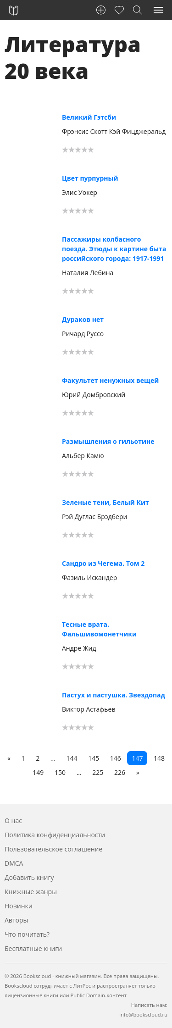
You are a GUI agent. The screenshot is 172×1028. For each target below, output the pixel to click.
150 (60, 772)
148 (159, 758)
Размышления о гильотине (108, 441)
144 (71, 758)
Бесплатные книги (33, 948)
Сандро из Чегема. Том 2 (103, 563)
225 (97, 772)
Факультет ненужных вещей (110, 380)
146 (115, 758)
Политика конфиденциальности (55, 834)
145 (93, 758)
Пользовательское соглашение (53, 849)
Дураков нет (83, 319)
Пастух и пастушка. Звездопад (113, 695)
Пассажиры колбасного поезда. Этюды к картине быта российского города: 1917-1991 (114, 249)
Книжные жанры (31, 891)
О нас (13, 820)
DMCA (14, 863)
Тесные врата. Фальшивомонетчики (99, 629)
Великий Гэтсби (89, 117)
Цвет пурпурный (90, 178)
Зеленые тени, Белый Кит (105, 502)
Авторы (16, 920)
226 (119, 772)
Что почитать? (27, 934)
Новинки (19, 905)
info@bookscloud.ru (143, 1014)
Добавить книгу (29, 877)
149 (38, 772)
